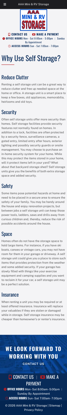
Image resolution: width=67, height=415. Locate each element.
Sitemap (54, 405)
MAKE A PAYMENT (47, 34)
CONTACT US (19, 34)
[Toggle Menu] (5, 4)
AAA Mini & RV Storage (33, 4)
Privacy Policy (33, 410)
